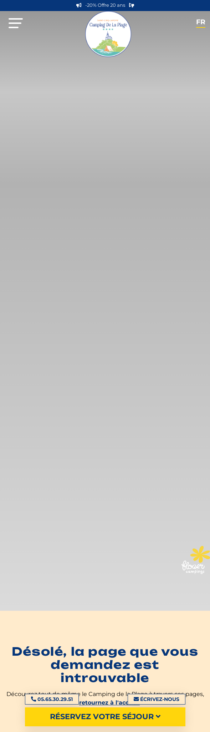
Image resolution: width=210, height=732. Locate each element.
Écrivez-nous (156, 699)
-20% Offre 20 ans (105, 5)
